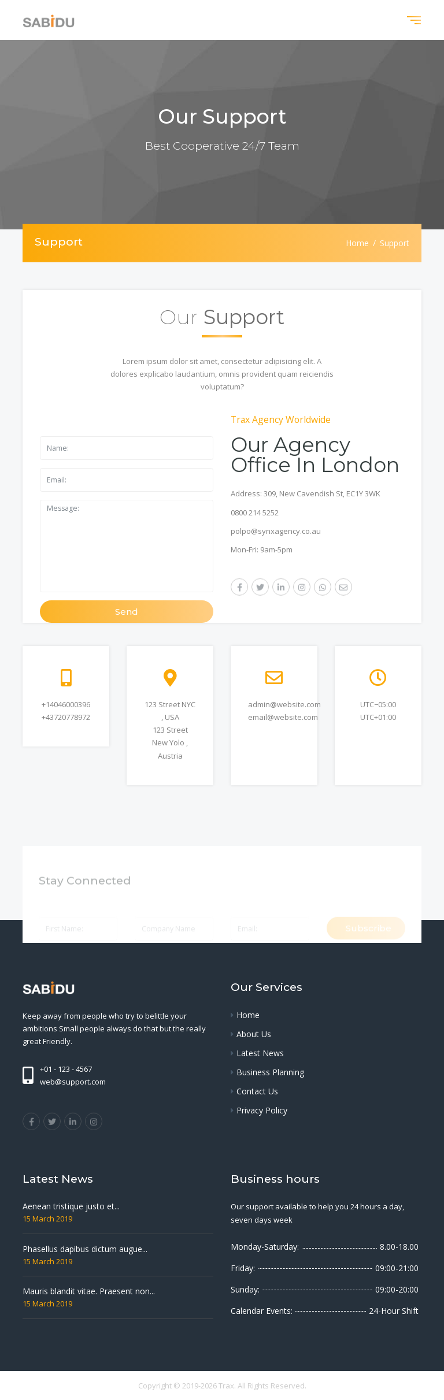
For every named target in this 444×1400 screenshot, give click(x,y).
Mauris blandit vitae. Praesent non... (89, 1291)
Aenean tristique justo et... (71, 1206)
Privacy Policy (261, 1110)
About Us (253, 1033)
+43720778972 (66, 717)
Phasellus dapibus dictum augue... (85, 1248)
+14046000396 (66, 704)
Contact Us (257, 1091)
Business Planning (270, 1072)
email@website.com (283, 717)
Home (357, 242)
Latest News (260, 1053)
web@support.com (73, 1081)
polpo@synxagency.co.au (276, 531)
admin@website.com (284, 704)
